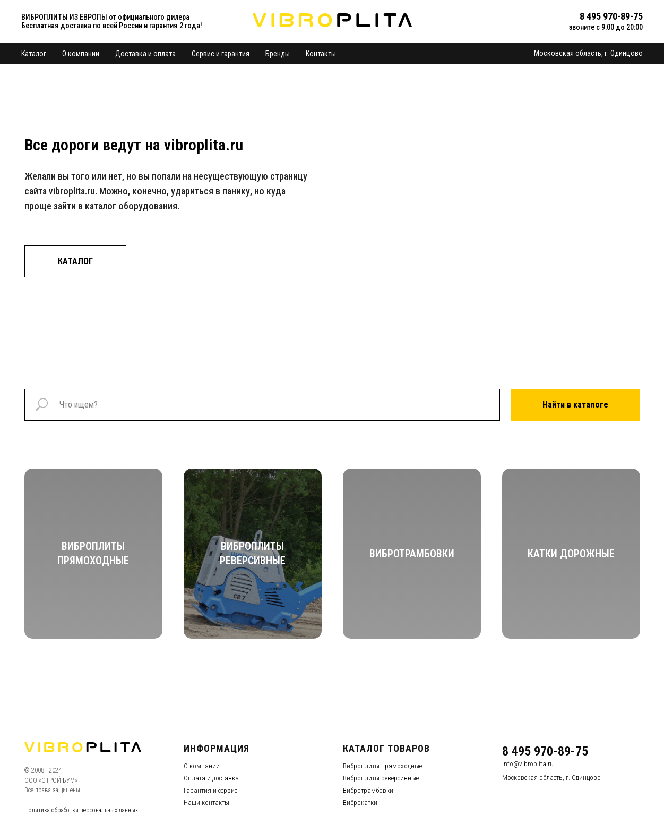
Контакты (321, 53)
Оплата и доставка (211, 778)
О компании (80, 53)
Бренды (277, 53)
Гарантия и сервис (210, 790)
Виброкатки (360, 803)
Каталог (33, 53)
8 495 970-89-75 (545, 751)
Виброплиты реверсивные (381, 778)
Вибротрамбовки (368, 790)
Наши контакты (206, 803)
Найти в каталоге (575, 405)
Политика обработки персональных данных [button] (81, 810)
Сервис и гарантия (220, 53)
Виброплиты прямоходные (382, 766)
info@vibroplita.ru (528, 764)
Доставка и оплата (145, 53)
